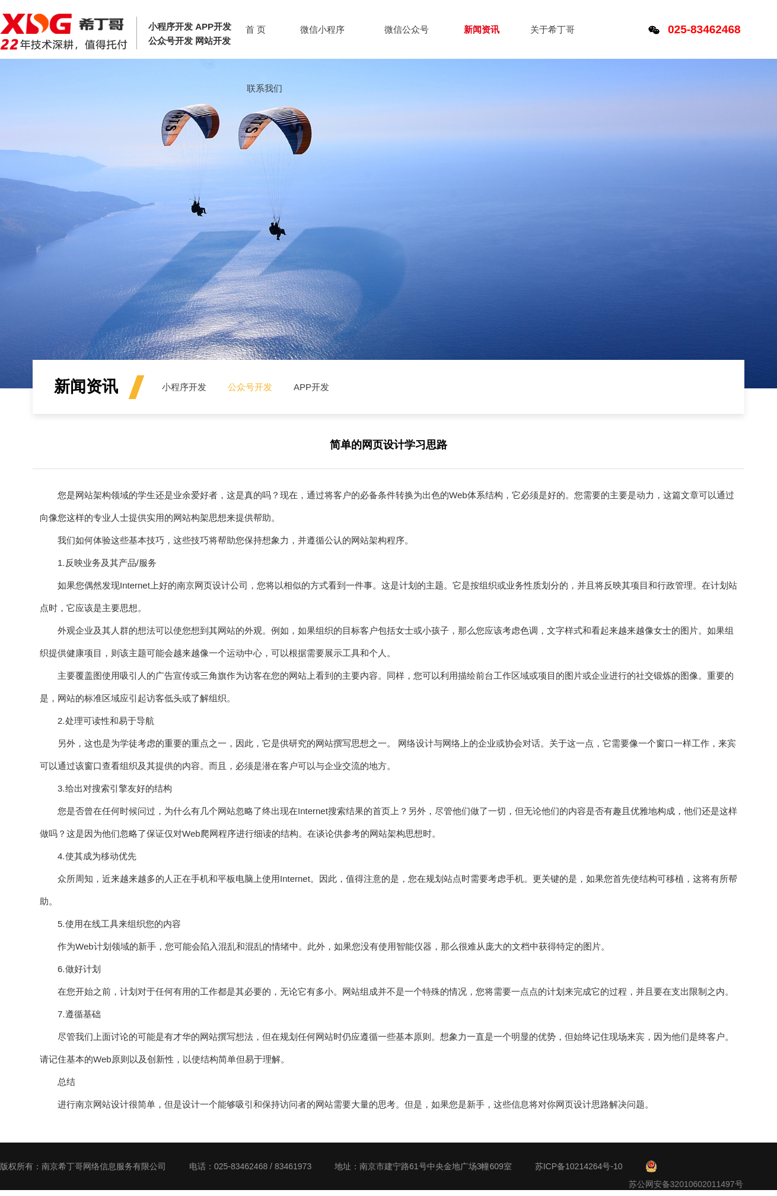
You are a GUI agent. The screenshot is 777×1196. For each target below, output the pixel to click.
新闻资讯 (481, 29)
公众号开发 (250, 387)
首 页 (256, 29)
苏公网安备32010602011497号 (686, 1184)
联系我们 (264, 88)
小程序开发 (184, 387)
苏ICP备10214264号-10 (579, 1166)
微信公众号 (406, 29)
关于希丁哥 (552, 29)
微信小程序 (322, 29)
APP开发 (311, 387)
